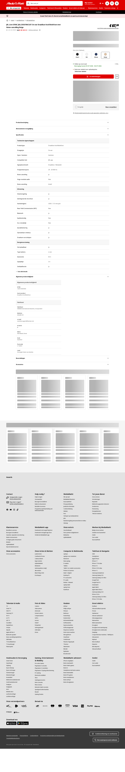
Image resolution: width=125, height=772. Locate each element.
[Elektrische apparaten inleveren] (100, 504)
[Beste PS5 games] (68, 675)
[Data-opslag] (67, 561)
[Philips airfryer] (67, 608)
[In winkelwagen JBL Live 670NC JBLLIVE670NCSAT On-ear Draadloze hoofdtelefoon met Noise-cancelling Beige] (93, 76)
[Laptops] (66, 554)
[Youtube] (11, 510)
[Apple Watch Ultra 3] (97, 589)
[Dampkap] (94, 632)
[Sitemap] (66, 523)
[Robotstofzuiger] (10, 675)
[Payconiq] (45, 706)
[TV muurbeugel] (10, 644)
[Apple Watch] (95, 587)
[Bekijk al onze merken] (98, 530)
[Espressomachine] (68, 625)
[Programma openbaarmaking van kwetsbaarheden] (48, 509)
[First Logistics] (16, 712)
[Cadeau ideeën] (39, 559)
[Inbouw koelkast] (96, 649)
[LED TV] (8, 620)
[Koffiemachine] (67, 623)
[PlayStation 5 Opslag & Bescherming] (44, 670)
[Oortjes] (8, 627)
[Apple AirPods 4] (10, 632)
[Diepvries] (94, 644)
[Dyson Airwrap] (10, 668)
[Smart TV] (8, 608)
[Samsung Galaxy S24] (97, 592)
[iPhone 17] (94, 561)
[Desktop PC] (67, 575)
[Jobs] (65, 518)
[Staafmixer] (66, 637)
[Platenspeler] (9, 646)
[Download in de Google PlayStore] (43, 530)
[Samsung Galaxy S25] (97, 575)
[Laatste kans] (38, 554)
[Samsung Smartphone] (98, 573)
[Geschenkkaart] (68, 530)
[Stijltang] (8, 665)
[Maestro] (52, 706)
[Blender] (66, 649)
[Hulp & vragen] (38, 497)
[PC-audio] (66, 580)
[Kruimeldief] (9, 677)
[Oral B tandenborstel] (11, 682)
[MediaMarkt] (15, 3)
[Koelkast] (94, 606)
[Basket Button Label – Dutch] (117, 3)
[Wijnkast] (94, 639)
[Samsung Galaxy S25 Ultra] (99, 578)
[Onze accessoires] (11, 554)
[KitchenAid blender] (68, 620)
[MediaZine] (66, 535)
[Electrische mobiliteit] (40, 675)
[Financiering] (95, 509)
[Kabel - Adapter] (68, 573)
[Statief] (36, 623)
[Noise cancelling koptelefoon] (13, 637)
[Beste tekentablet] (68, 672)
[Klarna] (97, 706)
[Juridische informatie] (69, 506)
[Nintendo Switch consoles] (41, 687)
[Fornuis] (94, 611)
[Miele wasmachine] (97, 623)
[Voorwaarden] (38, 499)
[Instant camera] (39, 613)
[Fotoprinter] (38, 625)
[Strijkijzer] (8, 684)
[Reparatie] (94, 502)
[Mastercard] (60, 706)
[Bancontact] (37, 706)
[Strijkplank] (9, 687)
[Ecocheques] (38, 575)
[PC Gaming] (38, 673)
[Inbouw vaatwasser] (97, 615)
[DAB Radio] (9, 639)
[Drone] (36, 632)
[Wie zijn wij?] (67, 497)
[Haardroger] (9, 663)
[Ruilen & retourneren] (40, 504)
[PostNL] (16, 706)
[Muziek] (37, 692)
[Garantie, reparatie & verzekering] (15, 535)
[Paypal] (90, 706)
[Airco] (7, 689)
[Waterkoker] (67, 646)
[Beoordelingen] (22, 30)
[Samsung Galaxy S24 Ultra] (99, 597)
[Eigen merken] (38, 561)
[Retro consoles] (39, 682)
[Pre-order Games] (39, 663)
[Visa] (75, 706)
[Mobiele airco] (9, 692)
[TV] (7, 606)
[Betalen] (8, 542)
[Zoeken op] (28, 3)
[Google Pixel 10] (96, 582)
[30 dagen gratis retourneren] (13, 540)
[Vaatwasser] (95, 613)
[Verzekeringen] (96, 499)
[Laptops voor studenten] (70, 556)
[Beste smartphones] (69, 677)
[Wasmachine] (95, 620)
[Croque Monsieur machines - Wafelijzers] (102, 635)
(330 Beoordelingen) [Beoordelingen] (33, 30)
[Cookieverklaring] (68, 509)
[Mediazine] (37, 566)
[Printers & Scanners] (69, 570)
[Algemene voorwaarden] (12, 735)
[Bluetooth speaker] (11, 635)
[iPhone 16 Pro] (95, 594)
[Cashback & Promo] (40, 556)
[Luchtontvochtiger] (11, 694)
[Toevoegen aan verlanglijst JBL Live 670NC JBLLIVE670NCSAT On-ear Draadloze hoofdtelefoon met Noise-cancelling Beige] (117, 76)
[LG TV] (7, 618)
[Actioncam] (37, 611)
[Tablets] (66, 566)
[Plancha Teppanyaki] (69, 642)
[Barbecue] (66, 613)
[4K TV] (7, 615)
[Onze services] (96, 497)
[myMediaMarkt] (10, 544)
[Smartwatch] (95, 585)
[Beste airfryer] (67, 680)
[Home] (7, 20)
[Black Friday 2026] (39, 573)
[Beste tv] (66, 668)
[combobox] (56, 3)
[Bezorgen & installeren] (41, 502)
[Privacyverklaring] (68, 504)
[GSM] (93, 554)
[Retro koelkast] (96, 642)
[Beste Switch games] (69, 665)
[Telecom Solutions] (97, 513)
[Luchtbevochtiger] (10, 696)
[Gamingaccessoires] (40, 680)
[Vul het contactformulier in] (16, 504)
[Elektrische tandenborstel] (13, 680)
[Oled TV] (8, 611)
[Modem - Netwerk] (68, 582)
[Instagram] (14, 510)
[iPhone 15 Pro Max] (97, 599)
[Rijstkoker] (66, 651)
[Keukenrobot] (67, 618)
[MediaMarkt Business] (69, 499)
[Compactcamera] (39, 615)
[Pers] (65, 513)
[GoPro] (36, 618)
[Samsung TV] (9, 613)
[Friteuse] (66, 611)
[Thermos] (66, 644)
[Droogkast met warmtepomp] (99, 627)
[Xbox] (36, 677)
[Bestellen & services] (40, 506)
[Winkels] (66, 511)
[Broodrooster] (67, 654)
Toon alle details (21, 271)
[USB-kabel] (37, 630)
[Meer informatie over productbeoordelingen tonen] (39, 30)
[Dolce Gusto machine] (69, 632)
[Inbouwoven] (95, 637)
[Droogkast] (95, 625)
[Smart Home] (9, 661)
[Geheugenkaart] (39, 627)
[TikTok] (18, 510)
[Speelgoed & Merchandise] (42, 689)
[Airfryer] (65, 606)
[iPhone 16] (94, 566)
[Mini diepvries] (95, 646)
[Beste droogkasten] (69, 682)
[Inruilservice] (95, 506)
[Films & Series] (38, 685)
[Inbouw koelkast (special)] (99, 608)
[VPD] (24, 706)
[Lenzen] (37, 620)
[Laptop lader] (67, 585)
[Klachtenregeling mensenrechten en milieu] (75, 521)
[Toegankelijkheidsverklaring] (13, 738)
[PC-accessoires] (68, 578)
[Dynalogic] (9, 712)
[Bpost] (9, 706)
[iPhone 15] (94, 570)
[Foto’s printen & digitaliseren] (71, 532)
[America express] (82, 706)
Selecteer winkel (80, 71)
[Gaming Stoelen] (39, 694)
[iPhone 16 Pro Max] (97, 568)
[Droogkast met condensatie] (99, 630)
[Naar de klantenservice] (12, 547)
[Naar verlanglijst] (112, 3)
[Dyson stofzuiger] (10, 670)
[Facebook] (8, 510)
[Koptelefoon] (9, 625)
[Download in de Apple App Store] (43, 532)
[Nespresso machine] (69, 630)
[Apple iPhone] (95, 559)
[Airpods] (8, 630)
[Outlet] (93, 535)
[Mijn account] (107, 3)
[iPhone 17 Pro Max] (97, 563)
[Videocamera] (38, 608)
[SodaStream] (67, 639)
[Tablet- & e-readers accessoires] (72, 568)
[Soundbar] (8, 623)
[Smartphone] (95, 556)
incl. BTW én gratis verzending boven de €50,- (108, 28)
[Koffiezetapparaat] (68, 627)
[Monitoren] (66, 559)
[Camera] (37, 606)
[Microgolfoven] (67, 635)
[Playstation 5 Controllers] (41, 668)
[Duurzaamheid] (67, 502)
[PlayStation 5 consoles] (41, 666)
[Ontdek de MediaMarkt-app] (42, 535)
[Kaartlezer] (66, 589)
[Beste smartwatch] (68, 663)
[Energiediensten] (96, 511)
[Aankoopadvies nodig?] (41, 568)
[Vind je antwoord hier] (15, 499)
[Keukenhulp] (67, 615)
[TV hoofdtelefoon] (11, 642)
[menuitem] (26, 8)
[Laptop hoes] (67, 587)
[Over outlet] (95, 537)
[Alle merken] (38, 570)
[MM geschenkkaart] (67, 706)
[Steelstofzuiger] (10, 672)
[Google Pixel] (95, 580)
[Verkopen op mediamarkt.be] (71, 516)
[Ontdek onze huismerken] (98, 532)
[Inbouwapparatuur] (97, 618)
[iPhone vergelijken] (68, 661)
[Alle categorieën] (13, 8)
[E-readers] (66, 563)
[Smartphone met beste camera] (72, 670)
